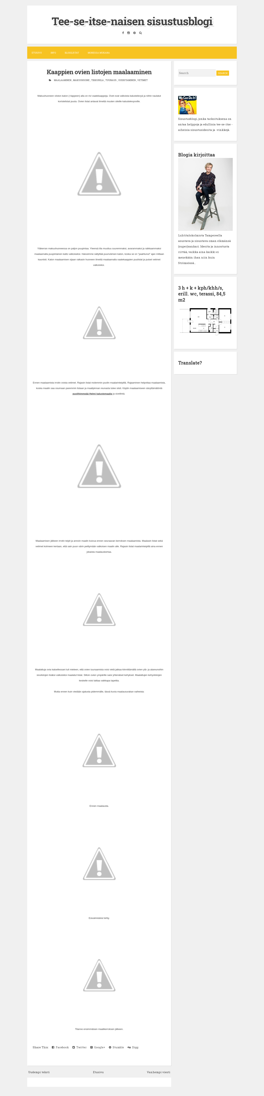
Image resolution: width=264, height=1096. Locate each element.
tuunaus (111, 80)
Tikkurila (97, 80)
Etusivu (37, 52)
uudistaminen (127, 80)
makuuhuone (81, 80)
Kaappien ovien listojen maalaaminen (99, 72)
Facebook (60, 1047)
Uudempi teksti (39, 1072)
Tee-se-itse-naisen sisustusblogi (132, 21)
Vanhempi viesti (158, 1072)
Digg (133, 1047)
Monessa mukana (99, 52)
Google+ (97, 1047)
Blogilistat (72, 52)
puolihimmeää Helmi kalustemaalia (92, 393)
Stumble (116, 1047)
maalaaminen (63, 80)
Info (53, 52)
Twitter (79, 1047)
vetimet (142, 80)
